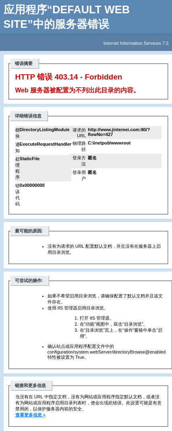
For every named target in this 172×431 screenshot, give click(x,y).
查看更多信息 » (30, 414)
